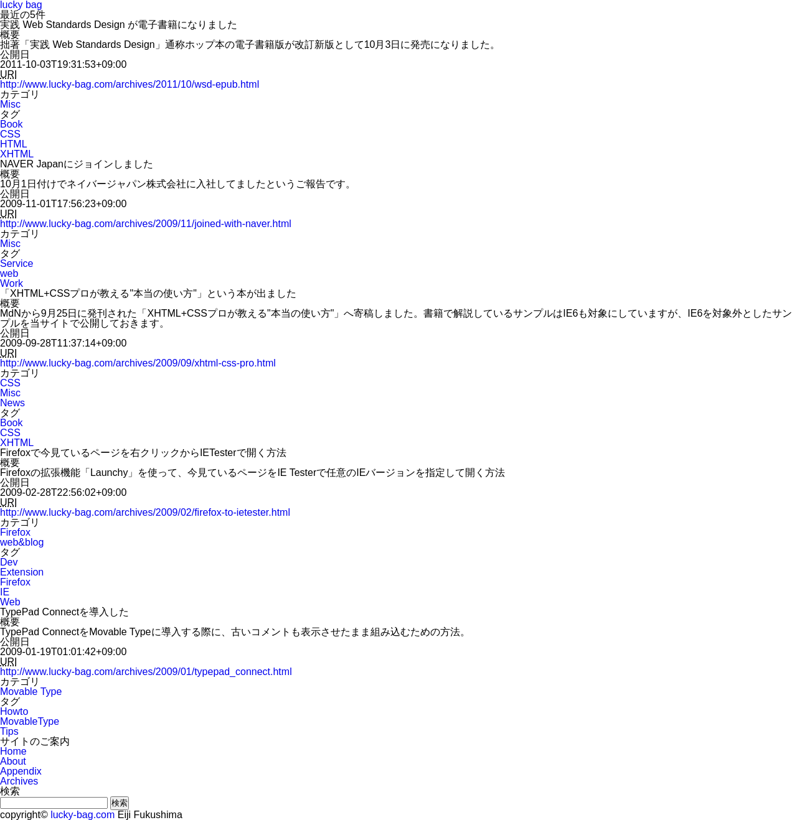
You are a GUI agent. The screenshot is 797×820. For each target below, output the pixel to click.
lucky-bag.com (82, 814)
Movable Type (31, 691)
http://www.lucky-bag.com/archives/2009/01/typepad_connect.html (146, 671)
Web (10, 602)
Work (11, 283)
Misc (10, 104)
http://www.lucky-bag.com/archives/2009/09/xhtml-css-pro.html (138, 363)
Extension (22, 572)
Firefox (15, 532)
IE (4, 592)
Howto (14, 711)
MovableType (29, 721)
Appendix (21, 771)
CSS (10, 134)
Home (13, 751)
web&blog (22, 542)
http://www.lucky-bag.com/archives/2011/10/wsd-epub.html (129, 84)
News (12, 403)
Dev (8, 562)
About (13, 761)
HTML (13, 144)
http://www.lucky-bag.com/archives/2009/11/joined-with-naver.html (145, 223)
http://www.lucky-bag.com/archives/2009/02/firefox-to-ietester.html (145, 512)
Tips (9, 731)
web (9, 273)
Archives (19, 781)
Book (11, 124)
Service (16, 263)
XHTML (17, 154)
